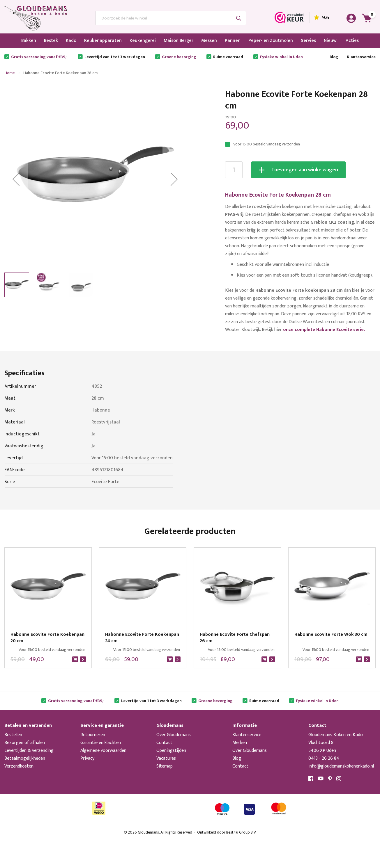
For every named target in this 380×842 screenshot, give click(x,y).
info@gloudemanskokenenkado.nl (341, 766)
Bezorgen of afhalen (24, 743)
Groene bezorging (179, 57)
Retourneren (92, 735)
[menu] (190, 40)
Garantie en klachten (100, 743)
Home (9, 73)
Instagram (339, 778)
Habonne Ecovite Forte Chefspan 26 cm (235, 637)
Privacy (87, 758)
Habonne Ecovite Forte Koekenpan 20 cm (47, 637)
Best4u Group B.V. (241, 832)
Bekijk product (83, 659)
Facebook (311, 778)
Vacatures (166, 758)
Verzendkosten (18, 766)
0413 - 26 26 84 (323, 758)
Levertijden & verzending (29, 750)
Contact (164, 743)
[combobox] (171, 18)
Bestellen (13, 735)
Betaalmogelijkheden (24, 758)
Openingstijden (171, 750)
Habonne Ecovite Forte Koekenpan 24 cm (142, 637)
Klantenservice (361, 57)
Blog (334, 57)
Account (351, 18)
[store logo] (35, 18)
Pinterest (330, 778)
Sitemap (164, 766)
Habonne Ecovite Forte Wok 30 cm (330, 634)
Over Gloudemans (173, 735)
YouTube (321, 778)
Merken (239, 743)
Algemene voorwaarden (103, 750)
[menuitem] (28, 40)
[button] (16, 179)
